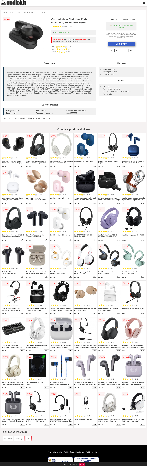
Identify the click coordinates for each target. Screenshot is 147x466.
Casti (18, 12)
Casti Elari (42, 12)
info (22, 166)
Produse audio (9, 12)
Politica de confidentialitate (74, 452)
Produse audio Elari (29, 12)
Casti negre (19, 438)
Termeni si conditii (55, 452)
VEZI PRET (121, 43)
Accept (81, 464)
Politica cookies (92, 452)
